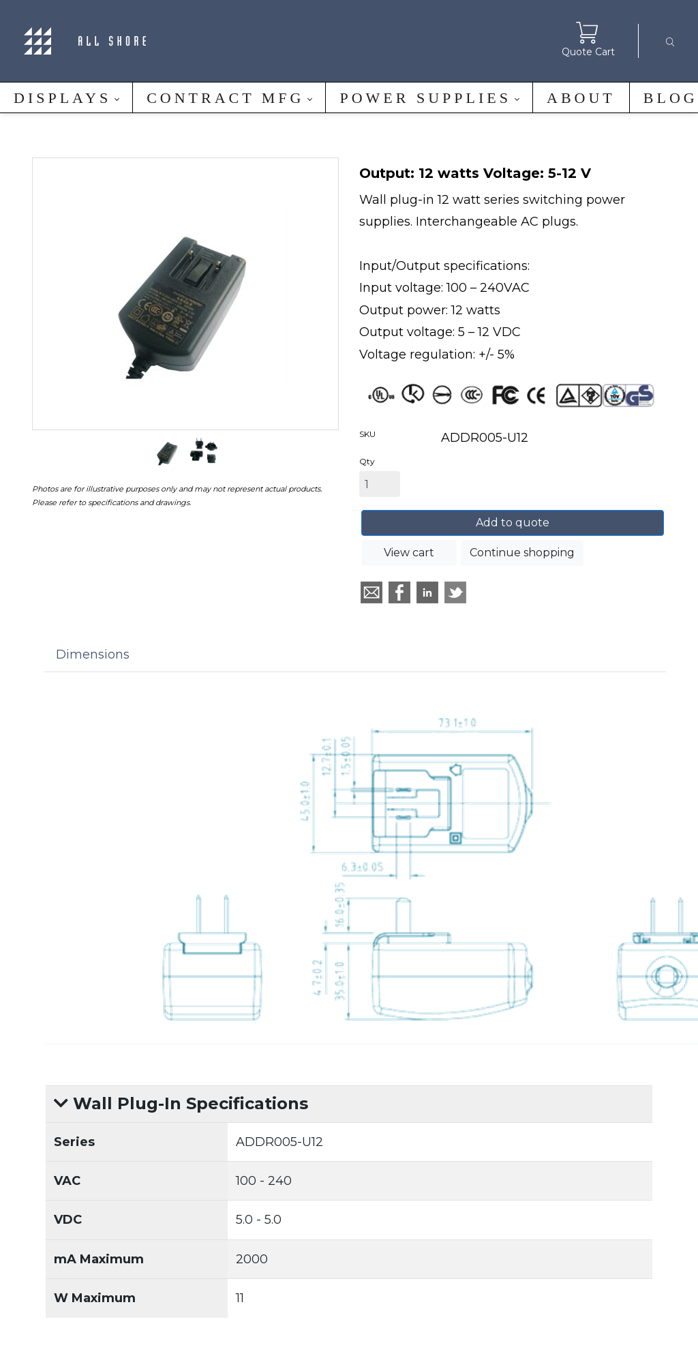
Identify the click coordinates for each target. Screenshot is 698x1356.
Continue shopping (522, 552)
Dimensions (93, 654)
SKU (367, 434)
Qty (367, 461)
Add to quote (512, 522)
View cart (409, 552)
